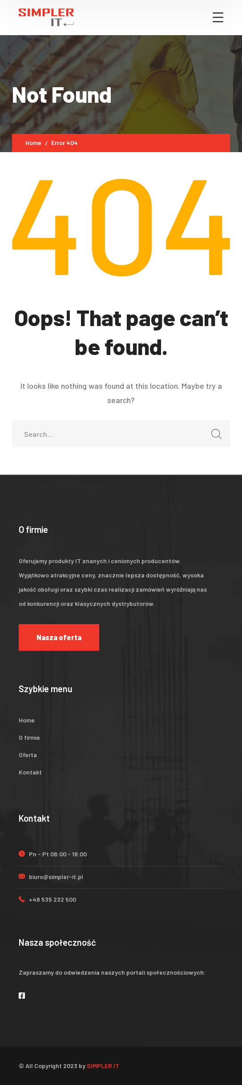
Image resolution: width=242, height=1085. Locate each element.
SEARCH (214, 436)
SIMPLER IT (103, 1065)
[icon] (22, 995)
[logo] (46, 16)
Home (33, 142)
